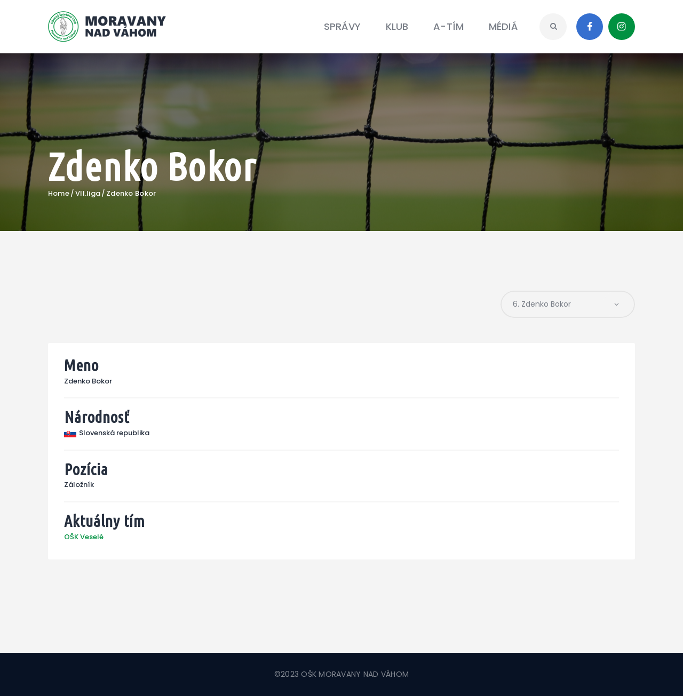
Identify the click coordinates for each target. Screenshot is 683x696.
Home (58, 193)
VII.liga (87, 193)
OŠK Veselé (84, 537)
